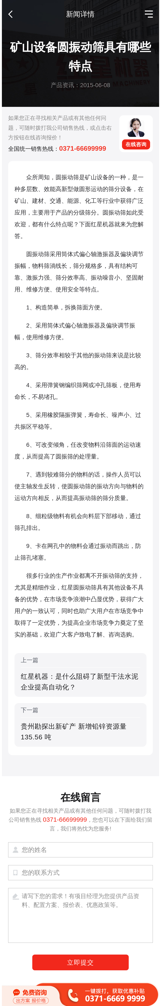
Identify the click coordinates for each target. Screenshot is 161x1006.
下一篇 (80, 725)
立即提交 (80, 962)
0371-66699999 (82, 148)
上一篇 (80, 675)
